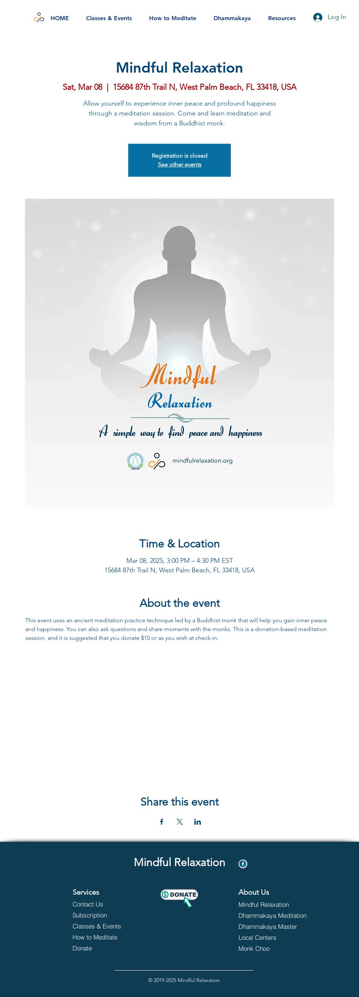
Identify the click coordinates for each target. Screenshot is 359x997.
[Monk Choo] (269, 948)
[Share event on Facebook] (161, 822)
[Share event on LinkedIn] (197, 822)
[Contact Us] (99, 903)
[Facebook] (242, 863)
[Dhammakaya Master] (273, 926)
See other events (179, 164)
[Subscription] (99, 914)
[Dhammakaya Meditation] (273, 915)
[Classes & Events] (103, 925)
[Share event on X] (179, 822)
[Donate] (103, 947)
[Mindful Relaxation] (264, 904)
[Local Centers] (269, 937)
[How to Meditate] (103, 936)
